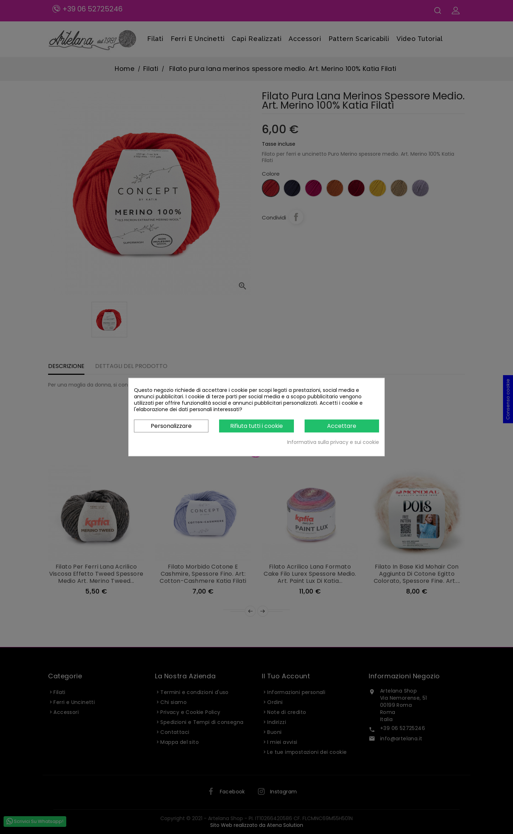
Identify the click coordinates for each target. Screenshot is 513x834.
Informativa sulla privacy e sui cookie (333, 442)
